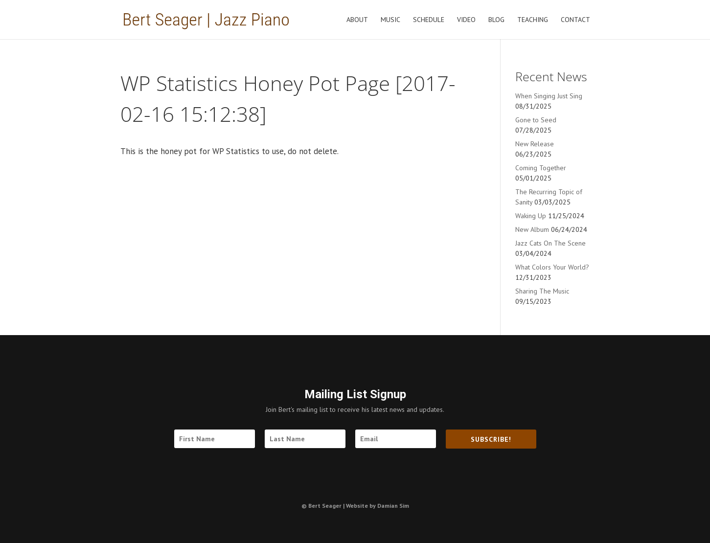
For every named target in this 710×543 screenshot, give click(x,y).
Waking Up (530, 215)
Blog (496, 20)
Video (466, 20)
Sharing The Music (542, 291)
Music (390, 20)
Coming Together (540, 167)
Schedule (428, 20)
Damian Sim (393, 505)
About (357, 20)
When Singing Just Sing (548, 95)
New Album (532, 229)
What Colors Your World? (552, 267)
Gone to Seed (535, 119)
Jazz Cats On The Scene (550, 243)
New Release (534, 143)
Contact (575, 20)
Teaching (532, 20)
